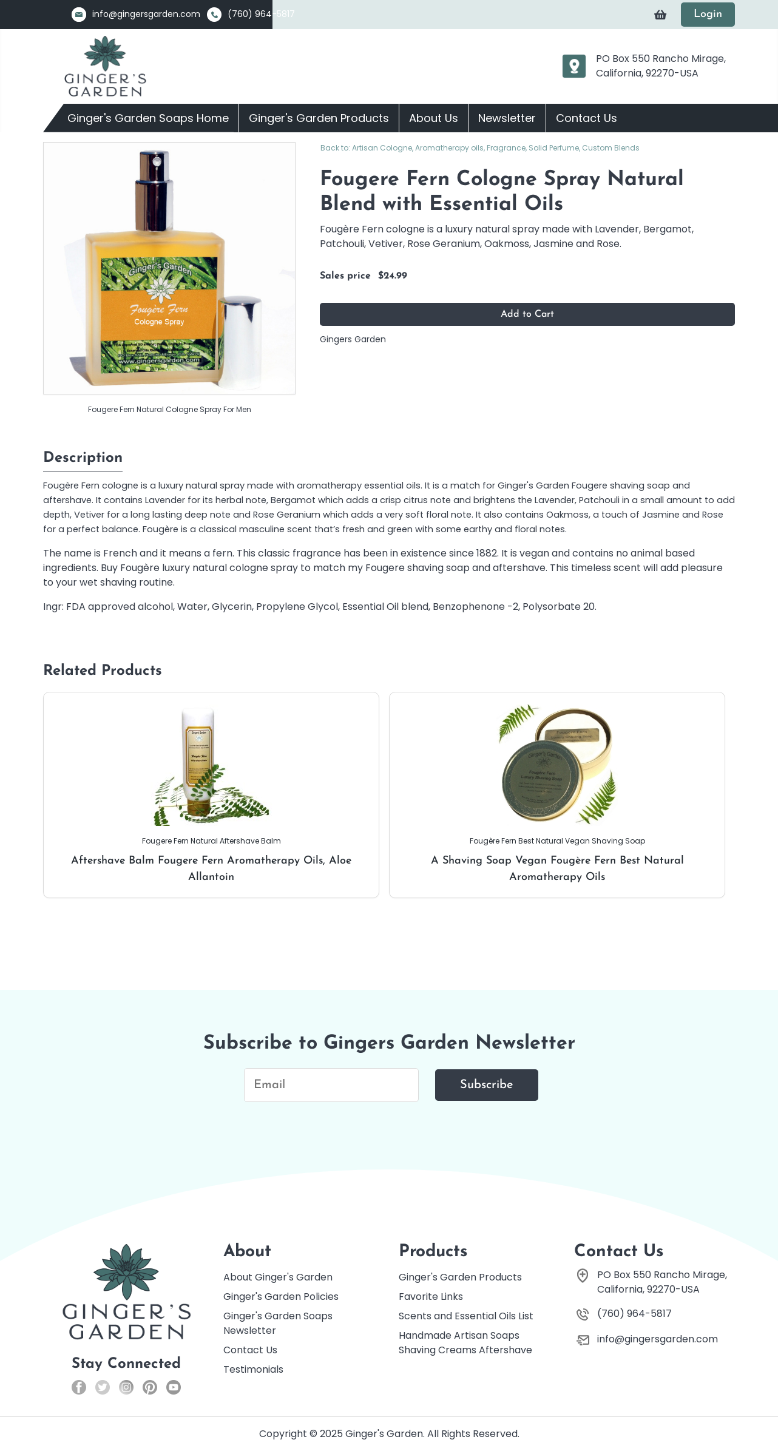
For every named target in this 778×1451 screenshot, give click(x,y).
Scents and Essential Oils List (466, 1316)
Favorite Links (431, 1297)
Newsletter (507, 118)
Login (708, 14)
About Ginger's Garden (278, 1277)
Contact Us (586, 118)
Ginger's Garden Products (319, 118)
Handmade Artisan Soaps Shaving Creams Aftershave (465, 1342)
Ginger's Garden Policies (281, 1297)
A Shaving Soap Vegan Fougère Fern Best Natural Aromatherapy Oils (557, 794)
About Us (433, 118)
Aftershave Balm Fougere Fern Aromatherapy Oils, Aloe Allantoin (211, 794)
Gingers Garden (353, 339)
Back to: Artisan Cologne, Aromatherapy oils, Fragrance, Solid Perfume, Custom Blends (480, 148)
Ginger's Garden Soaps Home (148, 118)
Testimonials (253, 1369)
